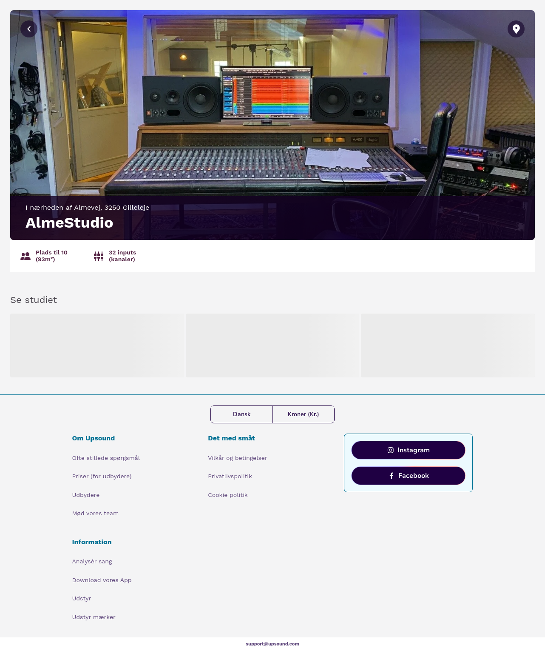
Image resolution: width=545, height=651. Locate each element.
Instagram (408, 450)
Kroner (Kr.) (303, 414)
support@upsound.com (272, 644)
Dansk (241, 414)
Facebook (408, 475)
